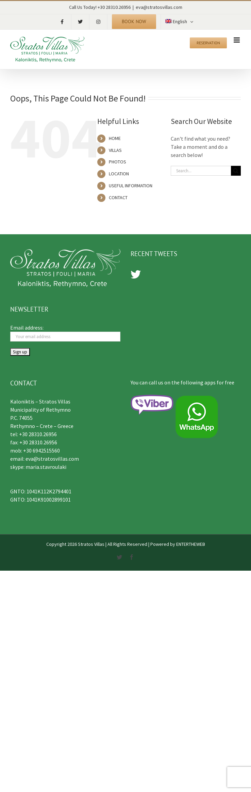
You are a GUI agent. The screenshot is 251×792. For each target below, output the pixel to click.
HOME (115, 138)
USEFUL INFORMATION (130, 186)
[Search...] (201, 171)
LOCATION (119, 174)
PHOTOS (117, 162)
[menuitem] (179, 21)
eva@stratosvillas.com (159, 7)
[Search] (236, 171)
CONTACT (118, 197)
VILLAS (115, 150)
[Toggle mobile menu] (237, 40)
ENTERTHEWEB (190, 544)
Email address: (27, 327)
